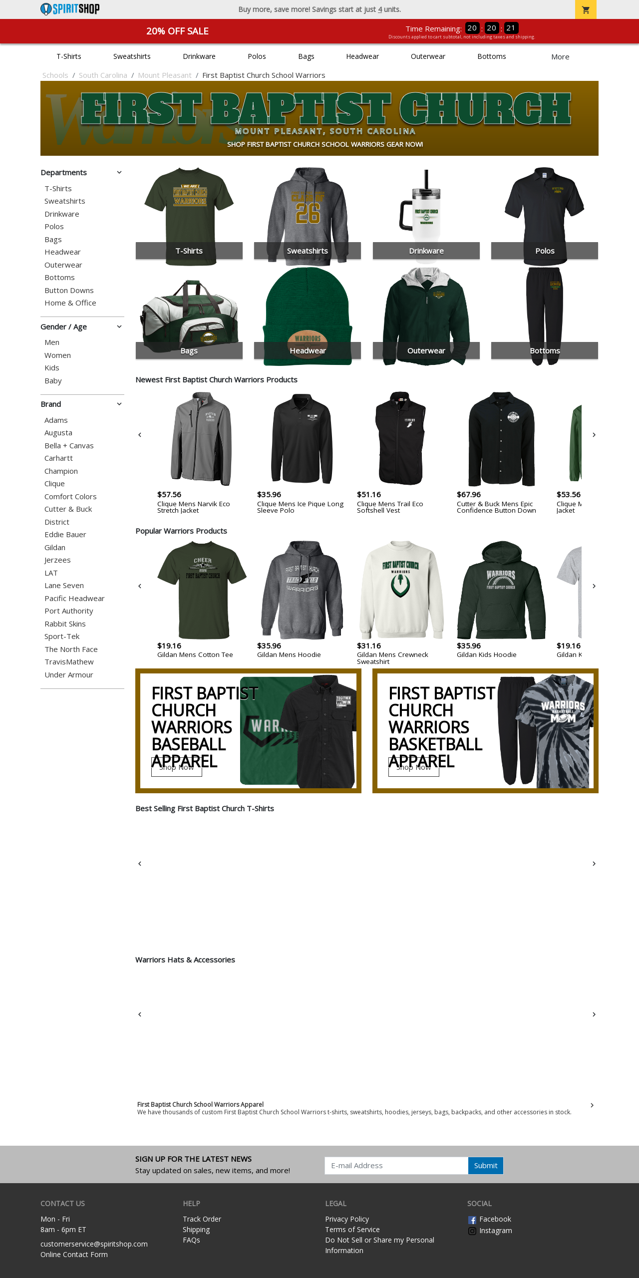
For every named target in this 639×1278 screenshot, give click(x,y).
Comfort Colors (70, 496)
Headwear (362, 56)
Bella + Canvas (69, 445)
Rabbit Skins (65, 624)
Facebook (489, 1219)
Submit (486, 1165)
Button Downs (69, 290)
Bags (306, 56)
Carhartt (58, 458)
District (56, 522)
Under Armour (68, 674)
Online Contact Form (74, 1254)
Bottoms (491, 56)
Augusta (58, 432)
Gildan (54, 547)
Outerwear (428, 56)
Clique (54, 483)
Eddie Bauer (65, 534)
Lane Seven (64, 585)
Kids (51, 367)
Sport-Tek (61, 636)
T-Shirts (68, 56)
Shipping (196, 1229)
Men (51, 342)
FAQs (191, 1240)
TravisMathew (69, 661)
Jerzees (57, 560)
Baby (53, 380)
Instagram (489, 1230)
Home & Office (70, 303)
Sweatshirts (132, 56)
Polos (257, 56)
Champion (61, 471)
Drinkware (199, 56)
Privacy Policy (347, 1219)
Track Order (202, 1219)
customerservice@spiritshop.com (94, 1244)
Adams (56, 420)
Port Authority (68, 611)
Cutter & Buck (68, 509)
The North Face (71, 649)
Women (57, 355)
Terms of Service (352, 1229)
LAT (51, 573)
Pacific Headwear (74, 598)
